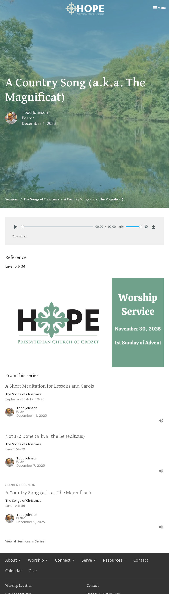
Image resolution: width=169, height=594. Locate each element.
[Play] (15, 226)
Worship (38, 560)
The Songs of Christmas (41, 199)
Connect (65, 560)
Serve (89, 560)
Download (19, 236)
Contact (140, 560)
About (13, 560)
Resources (115, 560)
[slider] (57, 227)
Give (33, 570)
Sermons (12, 199)
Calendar (13, 570)
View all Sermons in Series (24, 541)
